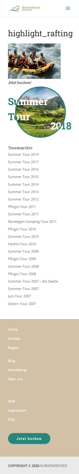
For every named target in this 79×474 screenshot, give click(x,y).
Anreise (14, 338)
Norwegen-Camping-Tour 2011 (32, 221)
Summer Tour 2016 (23, 169)
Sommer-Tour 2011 (23, 214)
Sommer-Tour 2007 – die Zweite (33, 281)
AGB (11, 401)
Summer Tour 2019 (23, 154)
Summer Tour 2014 (23, 184)
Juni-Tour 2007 (19, 296)
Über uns (15, 379)
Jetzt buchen (29, 438)
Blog (11, 360)
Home (13, 329)
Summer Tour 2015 (23, 176)
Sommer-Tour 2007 (23, 288)
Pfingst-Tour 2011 (22, 206)
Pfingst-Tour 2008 (22, 274)
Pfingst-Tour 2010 (22, 229)
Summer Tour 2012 (23, 199)
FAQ (11, 419)
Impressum (17, 410)
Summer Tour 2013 (23, 192)
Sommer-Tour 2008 (23, 266)
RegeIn (13, 347)
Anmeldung (17, 370)
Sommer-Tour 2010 (23, 236)
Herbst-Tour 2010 (22, 244)
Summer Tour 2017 (23, 162)
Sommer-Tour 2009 (23, 251)
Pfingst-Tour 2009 (22, 259)
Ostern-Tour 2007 (22, 303)
